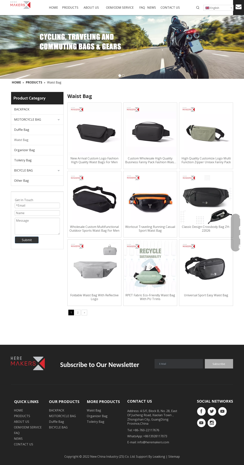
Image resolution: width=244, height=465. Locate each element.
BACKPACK (21, 109)
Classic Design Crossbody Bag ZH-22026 (206, 228)
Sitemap (174, 456)
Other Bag (21, 180)
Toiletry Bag (23, 160)
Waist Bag (21, 140)
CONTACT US (23, 444)
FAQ (17, 433)
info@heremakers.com (153, 442)
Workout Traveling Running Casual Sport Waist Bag (150, 228)
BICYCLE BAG (23, 170)
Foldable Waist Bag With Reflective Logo (94, 297)
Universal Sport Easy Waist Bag (206, 295)
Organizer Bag (24, 150)
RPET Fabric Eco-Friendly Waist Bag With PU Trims (150, 297)
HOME (18, 410)
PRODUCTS (22, 416)
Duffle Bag (21, 130)
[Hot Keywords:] (197, 7)
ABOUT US (21, 422)
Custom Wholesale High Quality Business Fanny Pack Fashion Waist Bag (150, 160)
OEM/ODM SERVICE (28, 427)
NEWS (18, 439)
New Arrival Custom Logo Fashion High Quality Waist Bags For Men (94, 160)
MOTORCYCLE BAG (27, 119)
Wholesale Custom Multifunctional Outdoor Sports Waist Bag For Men (94, 228)
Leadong (159, 456)
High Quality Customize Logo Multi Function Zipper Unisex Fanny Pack (206, 160)
